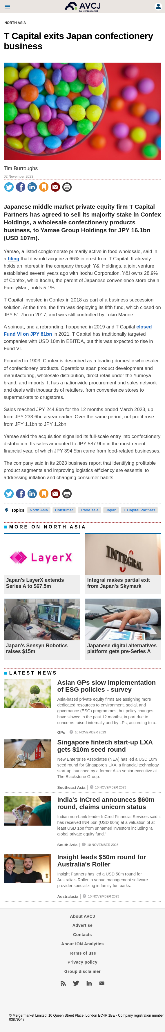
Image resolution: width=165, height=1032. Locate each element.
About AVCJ (82, 916)
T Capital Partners (139, 510)
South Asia (67, 845)
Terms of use (82, 953)
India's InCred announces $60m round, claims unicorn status (106, 803)
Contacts (82, 934)
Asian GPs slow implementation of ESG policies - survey (106, 686)
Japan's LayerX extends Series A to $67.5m (35, 583)
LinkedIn (89, 983)
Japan (111, 510)
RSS (63, 983)
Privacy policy (82, 962)
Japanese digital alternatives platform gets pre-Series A (122, 648)
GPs (61, 732)
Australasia (67, 896)
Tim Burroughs (21, 168)
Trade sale (89, 510)
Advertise (82, 925)
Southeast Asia (71, 788)
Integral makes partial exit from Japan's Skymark (118, 583)
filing (13, 258)
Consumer (64, 510)
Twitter (75, 983)
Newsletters (101, 983)
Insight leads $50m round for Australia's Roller (101, 860)
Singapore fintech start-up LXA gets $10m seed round (105, 746)
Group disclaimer (82, 971)
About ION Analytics (82, 944)
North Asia (15, 23)
